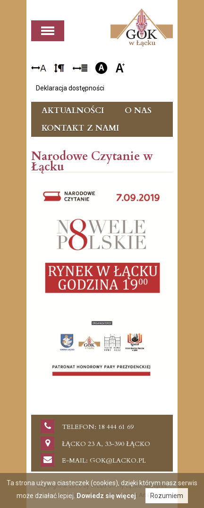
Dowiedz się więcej (106, 495)
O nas (138, 110)
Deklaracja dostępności (70, 88)
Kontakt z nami (80, 128)
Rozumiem (166, 495)
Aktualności (73, 110)
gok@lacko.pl (118, 460)
